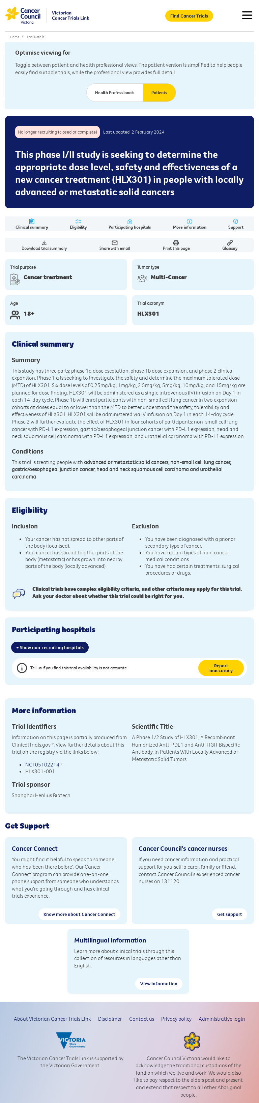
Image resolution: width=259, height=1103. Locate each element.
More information (189, 224)
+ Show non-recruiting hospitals (50, 647)
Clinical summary (32, 224)
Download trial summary (44, 245)
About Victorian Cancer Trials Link (52, 1018)
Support (235, 224)
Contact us (141, 1018)
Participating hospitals (130, 224)
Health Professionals (115, 92)
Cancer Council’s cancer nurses (183, 848)
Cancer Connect (35, 848)
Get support (229, 914)
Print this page (176, 245)
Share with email (114, 245)
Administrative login (222, 1018)
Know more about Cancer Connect (79, 914)
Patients (159, 92)
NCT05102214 (42, 764)
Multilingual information (110, 940)
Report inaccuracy (221, 668)
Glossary (229, 245)
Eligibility (78, 224)
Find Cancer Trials (189, 16)
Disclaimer (110, 1018)
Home (14, 36)
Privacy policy (176, 1018)
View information (158, 984)
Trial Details (35, 36)
